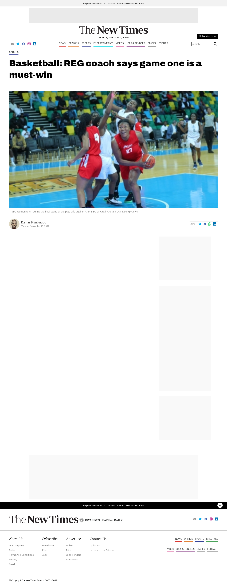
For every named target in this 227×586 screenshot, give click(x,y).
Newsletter (48, 545)
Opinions (73, 43)
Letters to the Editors (102, 550)
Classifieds (72, 559)
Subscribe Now (207, 36)
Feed (12, 564)
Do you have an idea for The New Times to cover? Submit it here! (113, 3)
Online (69, 545)
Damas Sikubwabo (33, 222)
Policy (12, 550)
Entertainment (103, 43)
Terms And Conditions (21, 554)
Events (163, 43)
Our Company (16, 545)
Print (45, 550)
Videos (120, 43)
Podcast (212, 548)
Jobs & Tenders (136, 43)
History (13, 559)
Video (170, 548)
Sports (86, 43)
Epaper (152, 43)
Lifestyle (212, 538)
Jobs (45, 554)
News (62, 43)
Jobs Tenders (73, 554)
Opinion (188, 538)
